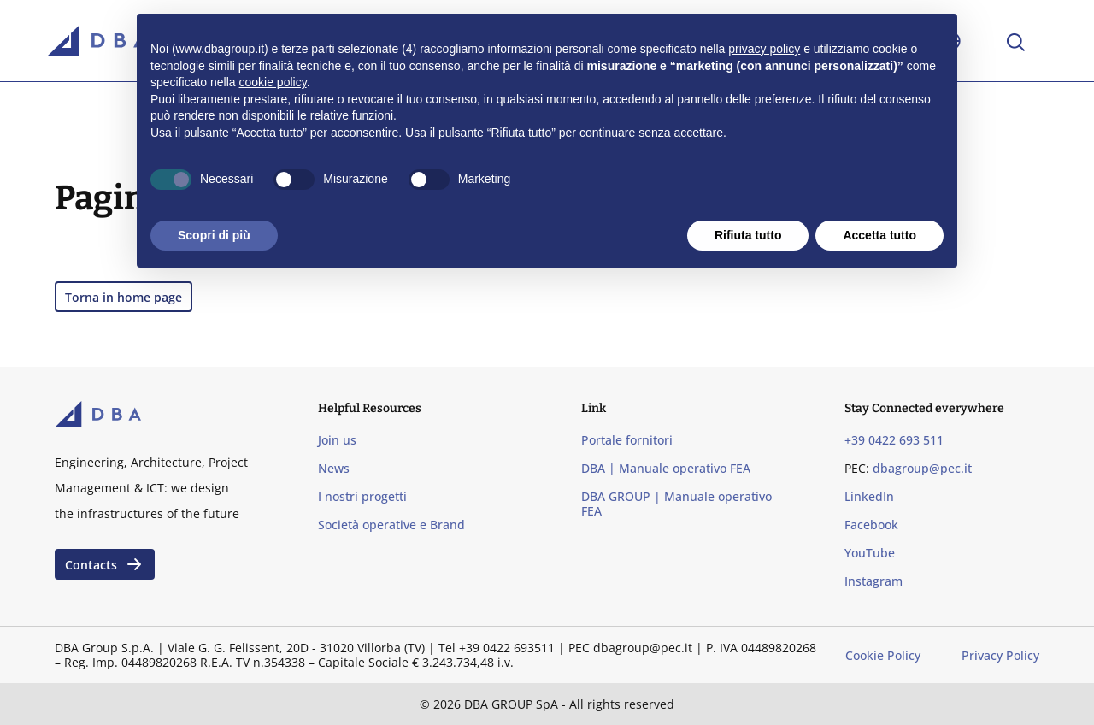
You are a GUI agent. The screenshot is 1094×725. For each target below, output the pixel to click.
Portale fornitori (627, 440)
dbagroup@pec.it (922, 468)
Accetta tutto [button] (879, 235)
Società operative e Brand (391, 524)
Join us (337, 440)
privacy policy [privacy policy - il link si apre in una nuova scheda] (764, 49)
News (334, 468)
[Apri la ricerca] (1014, 40)
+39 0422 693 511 (894, 440)
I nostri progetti (362, 496)
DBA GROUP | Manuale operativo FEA (676, 503)
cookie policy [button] (273, 82)
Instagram (873, 581)
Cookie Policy (882, 655)
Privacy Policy (1000, 655)
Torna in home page (123, 297)
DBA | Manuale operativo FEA (665, 468)
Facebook (871, 524)
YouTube (869, 553)
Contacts (104, 564)
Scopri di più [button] (214, 235)
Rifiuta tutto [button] (748, 235)
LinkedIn (869, 496)
